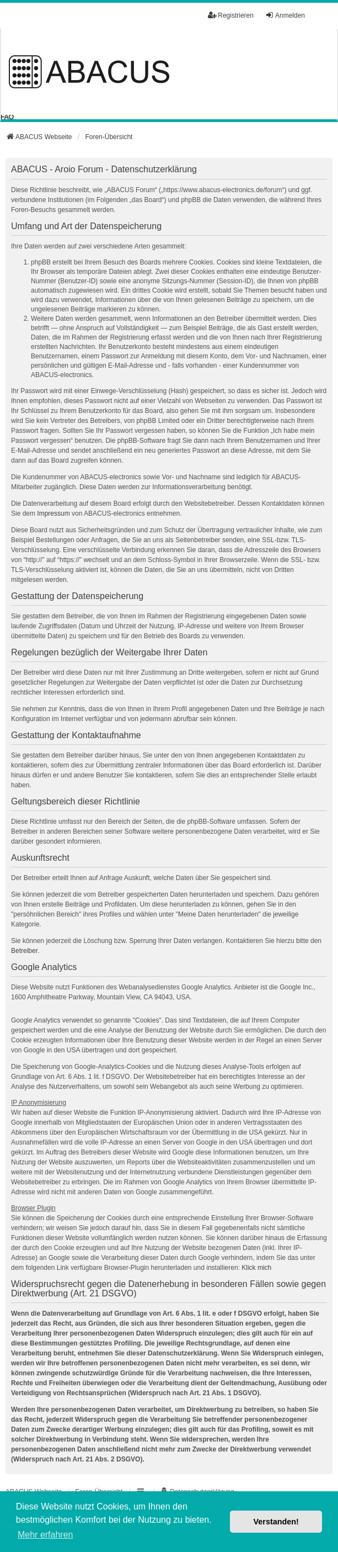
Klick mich (256, 1268)
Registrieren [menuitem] (231, 15)
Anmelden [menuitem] (285, 15)
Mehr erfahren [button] (45, 1534)
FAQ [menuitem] (7, 117)
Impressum (53, 513)
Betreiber (24, 951)
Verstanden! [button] (276, 1521)
